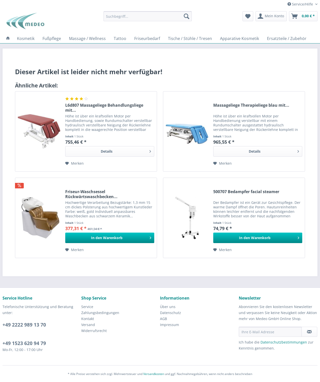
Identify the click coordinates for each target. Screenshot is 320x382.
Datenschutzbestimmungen (283, 342)
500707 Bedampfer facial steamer (246, 191)
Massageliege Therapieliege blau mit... (251, 105)
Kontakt (87, 318)
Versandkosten (153, 374)
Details (126, 150)
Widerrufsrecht (94, 330)
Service (87, 306)
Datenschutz (170, 312)
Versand (88, 324)
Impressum (169, 324)
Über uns (168, 306)
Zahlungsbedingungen (100, 312)
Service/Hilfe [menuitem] (301, 4)
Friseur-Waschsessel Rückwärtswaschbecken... (91, 194)
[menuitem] (148, 16)
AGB (163, 318)
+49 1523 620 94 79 (24, 343)
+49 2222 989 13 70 (24, 325)
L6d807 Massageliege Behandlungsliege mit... (104, 108)
